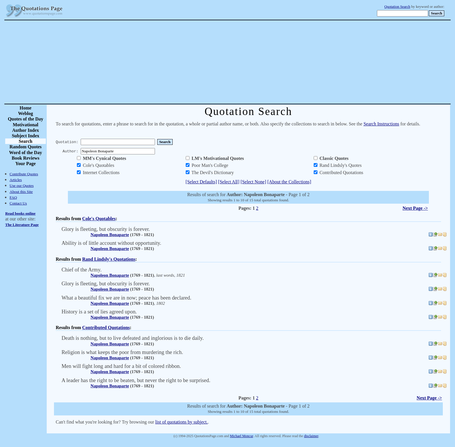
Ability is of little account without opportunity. (111, 243)
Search (25, 141)
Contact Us (18, 203)
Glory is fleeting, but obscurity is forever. (106, 229)
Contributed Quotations (106, 327)
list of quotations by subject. (181, 421)
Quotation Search (397, 7)
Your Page (25, 163)
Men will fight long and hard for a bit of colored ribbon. (121, 366)
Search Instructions (381, 123)
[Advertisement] (248, 62)
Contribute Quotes (24, 174)
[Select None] (253, 181)
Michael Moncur (241, 436)
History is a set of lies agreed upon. (99, 312)
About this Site (21, 191)
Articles (16, 180)
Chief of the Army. (82, 270)
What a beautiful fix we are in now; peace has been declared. (126, 298)
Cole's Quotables (98, 218)
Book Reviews (25, 158)
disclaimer (311, 436)
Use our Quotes (22, 185)
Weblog (25, 113)
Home (26, 107)
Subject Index (25, 135)
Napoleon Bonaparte (110, 234)
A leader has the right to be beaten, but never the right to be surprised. (136, 380)
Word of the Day (25, 152)
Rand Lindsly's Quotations (108, 259)
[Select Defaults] (201, 181)
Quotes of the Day (25, 118)
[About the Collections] (289, 181)
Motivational (25, 124)
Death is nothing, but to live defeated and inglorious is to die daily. (133, 338)
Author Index (25, 130)
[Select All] (228, 181)
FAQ (13, 197)
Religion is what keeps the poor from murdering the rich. (122, 352)
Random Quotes (26, 146)
